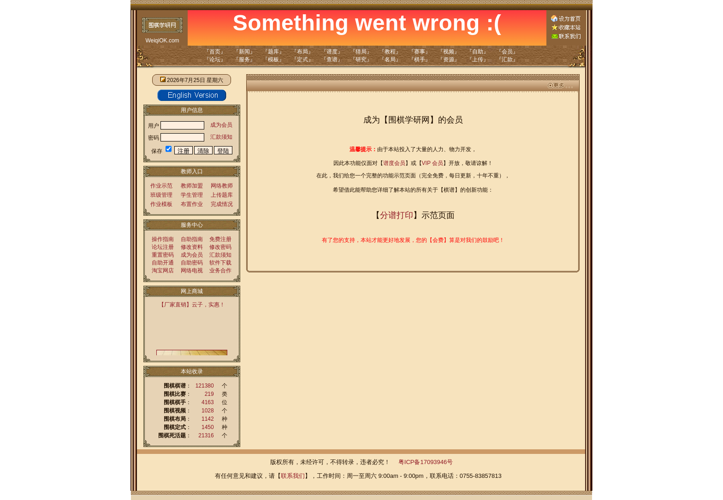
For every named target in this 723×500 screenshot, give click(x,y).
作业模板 (161, 204)
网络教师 (222, 185)
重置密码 (163, 255)
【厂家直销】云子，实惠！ (192, 304)
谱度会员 (394, 163)
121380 (205, 385)
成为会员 (221, 125)
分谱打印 (396, 215)
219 (209, 394)
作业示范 (161, 185)
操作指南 (163, 239)
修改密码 (220, 247)
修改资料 (192, 247)
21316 (205, 435)
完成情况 (222, 204)
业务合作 (220, 270)
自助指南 (192, 239)
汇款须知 (221, 137)
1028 (207, 410)
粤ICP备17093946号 (425, 462)
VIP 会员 (432, 163)
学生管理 (192, 195)
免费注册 (220, 239)
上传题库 (222, 195)
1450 (207, 427)
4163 (207, 402)
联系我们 (293, 475)
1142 (207, 419)
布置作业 (192, 204)
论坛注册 (163, 247)
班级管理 (161, 195)
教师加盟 (192, 185)
